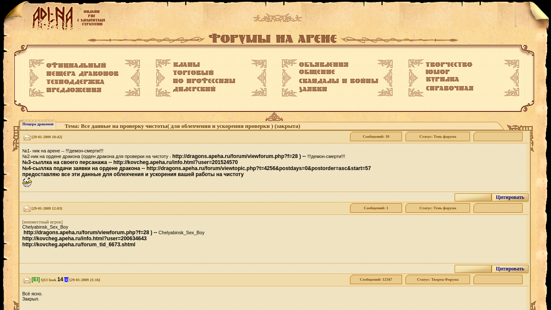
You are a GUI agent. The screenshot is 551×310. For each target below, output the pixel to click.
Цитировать (510, 197)
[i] (66, 279)
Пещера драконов (37, 124)
